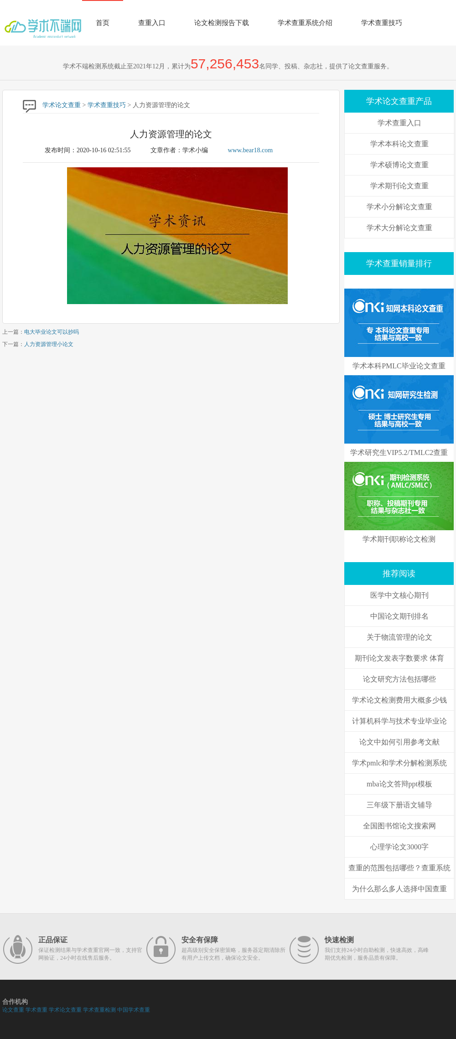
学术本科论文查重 (399, 144)
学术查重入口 (399, 123)
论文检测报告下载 (221, 22)
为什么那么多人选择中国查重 (399, 889)
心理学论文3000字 (399, 847)
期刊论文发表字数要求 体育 (399, 658)
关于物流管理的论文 (399, 637)
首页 (102, 22)
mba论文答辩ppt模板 (399, 784)
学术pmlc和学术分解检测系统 (399, 763)
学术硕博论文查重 (399, 165)
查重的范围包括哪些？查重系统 (399, 868)
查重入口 (152, 22)
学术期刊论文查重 (399, 186)
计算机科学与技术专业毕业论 (399, 721)
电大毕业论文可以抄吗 (51, 332)
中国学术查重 (133, 1010)
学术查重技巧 (381, 22)
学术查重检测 (99, 1010)
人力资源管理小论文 (48, 344)
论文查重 (13, 1010)
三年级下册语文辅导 (399, 805)
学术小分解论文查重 (399, 207)
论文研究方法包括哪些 (399, 679)
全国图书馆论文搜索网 (399, 826)
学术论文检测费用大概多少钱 (399, 700)
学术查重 (36, 1010)
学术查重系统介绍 (305, 22)
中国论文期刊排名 (399, 616)
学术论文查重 (61, 105)
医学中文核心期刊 (399, 595)
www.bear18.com (250, 150)
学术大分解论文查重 (399, 228)
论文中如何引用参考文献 (399, 742)
